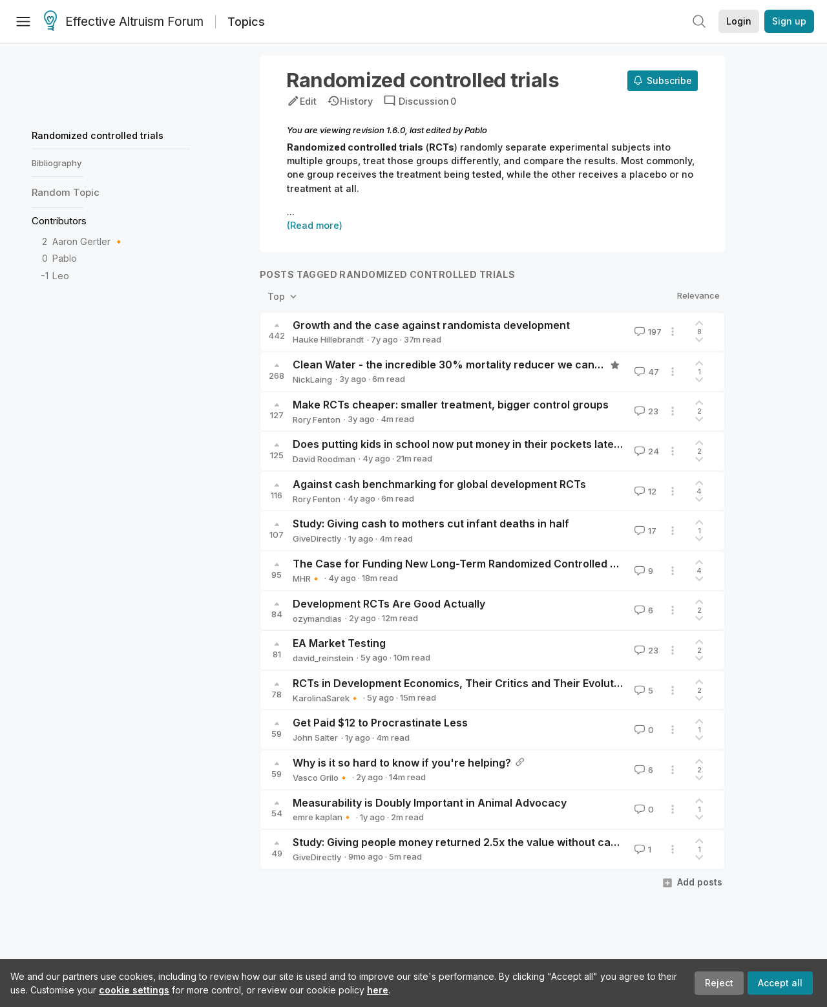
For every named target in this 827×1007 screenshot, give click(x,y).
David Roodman (324, 459)
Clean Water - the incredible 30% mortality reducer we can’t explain (467, 364)
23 (645, 411)
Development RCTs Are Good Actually (389, 603)
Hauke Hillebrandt (328, 339)
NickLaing (312, 379)
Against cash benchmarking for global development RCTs (439, 484)
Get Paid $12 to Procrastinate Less (380, 722)
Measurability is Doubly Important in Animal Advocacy (430, 802)
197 (647, 331)
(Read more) (314, 225)
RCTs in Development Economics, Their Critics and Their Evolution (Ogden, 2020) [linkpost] (525, 683)
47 (645, 371)
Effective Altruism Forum (124, 22)
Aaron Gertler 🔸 (88, 241)
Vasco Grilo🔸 (321, 777)
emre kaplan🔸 (323, 817)
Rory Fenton (316, 419)
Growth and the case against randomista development (431, 325)
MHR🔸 (307, 578)
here (377, 989)
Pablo (64, 258)
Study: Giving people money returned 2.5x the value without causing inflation (488, 842)
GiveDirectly (317, 538)
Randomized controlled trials (97, 135)
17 (644, 530)
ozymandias (317, 618)
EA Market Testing (339, 643)
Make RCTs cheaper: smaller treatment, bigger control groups (451, 404)
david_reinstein (323, 658)
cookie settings (134, 989)
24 (645, 451)
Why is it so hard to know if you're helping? (402, 762)
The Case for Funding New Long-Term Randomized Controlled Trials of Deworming (503, 563)
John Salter (315, 737)
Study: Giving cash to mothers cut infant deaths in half (431, 523)
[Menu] (23, 21)
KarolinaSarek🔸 (326, 698)
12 (644, 491)
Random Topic (65, 192)
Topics (246, 21)
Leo (60, 275)
